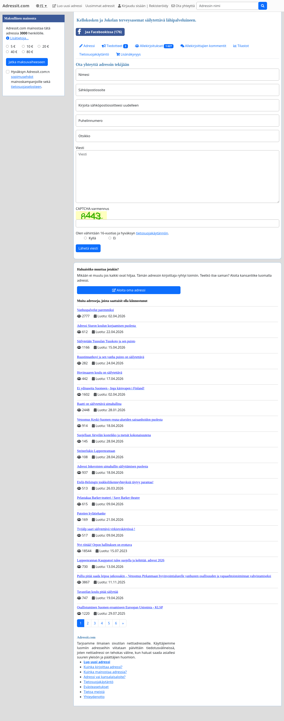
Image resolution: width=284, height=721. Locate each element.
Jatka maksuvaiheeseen (27, 186)
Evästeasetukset (96, 687)
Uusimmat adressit (100, 6)
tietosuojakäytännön (152, 233)
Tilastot (241, 46)
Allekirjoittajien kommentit (203, 46)
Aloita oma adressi (129, 290)
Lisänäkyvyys (128, 54)
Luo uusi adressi (67, 6)
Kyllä (92, 238)
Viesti (80, 147)
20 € (45, 170)
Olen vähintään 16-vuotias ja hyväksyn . (122, 233)
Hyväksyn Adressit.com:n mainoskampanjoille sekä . (30, 203)
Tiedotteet (115, 46)
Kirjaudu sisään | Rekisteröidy (143, 6)
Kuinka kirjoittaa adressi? (103, 667)
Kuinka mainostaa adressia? (105, 672)
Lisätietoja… (17, 162)
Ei (114, 238)
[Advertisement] (33, 74)
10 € (29, 170)
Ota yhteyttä (183, 6)
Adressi (87, 46)
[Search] (227, 6)
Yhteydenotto (94, 696)
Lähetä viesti (88, 248)
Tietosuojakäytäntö (94, 54)
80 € (29, 176)
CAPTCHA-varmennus (92, 208)
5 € (13, 170)
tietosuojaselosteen (26, 211)
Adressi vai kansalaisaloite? (104, 677)
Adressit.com (15, 5)
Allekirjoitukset (154, 46)
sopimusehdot (22, 201)
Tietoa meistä (94, 691)
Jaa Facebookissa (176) (99, 32)
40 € (14, 176)
